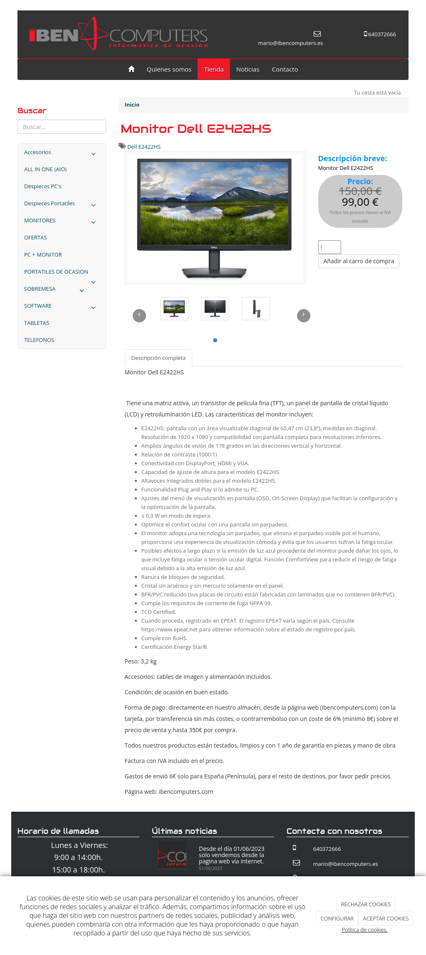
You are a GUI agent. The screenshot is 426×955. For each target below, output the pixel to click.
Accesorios (61, 154)
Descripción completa (158, 358)
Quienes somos (169, 69)
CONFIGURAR (337, 918)
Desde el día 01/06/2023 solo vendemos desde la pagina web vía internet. (232, 855)
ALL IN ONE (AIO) (45, 169)
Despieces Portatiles (61, 205)
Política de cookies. (364, 929)
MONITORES (61, 222)
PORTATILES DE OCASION (61, 274)
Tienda (213, 69)
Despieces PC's (43, 186)
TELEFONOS (39, 340)
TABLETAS (36, 323)
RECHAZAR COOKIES (366, 904)
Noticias (248, 69)
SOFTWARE (61, 308)
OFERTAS (35, 237)
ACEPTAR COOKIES (386, 918)
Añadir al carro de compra (359, 261)
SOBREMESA (56, 290)
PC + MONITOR (43, 254)
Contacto (285, 69)
